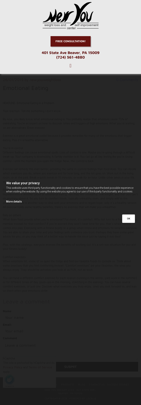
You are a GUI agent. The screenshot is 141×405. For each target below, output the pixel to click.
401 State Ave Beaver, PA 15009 (71, 52)
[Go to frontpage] (70, 15)
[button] (71, 41)
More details (14, 201)
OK (128, 218)
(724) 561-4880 (70, 57)
